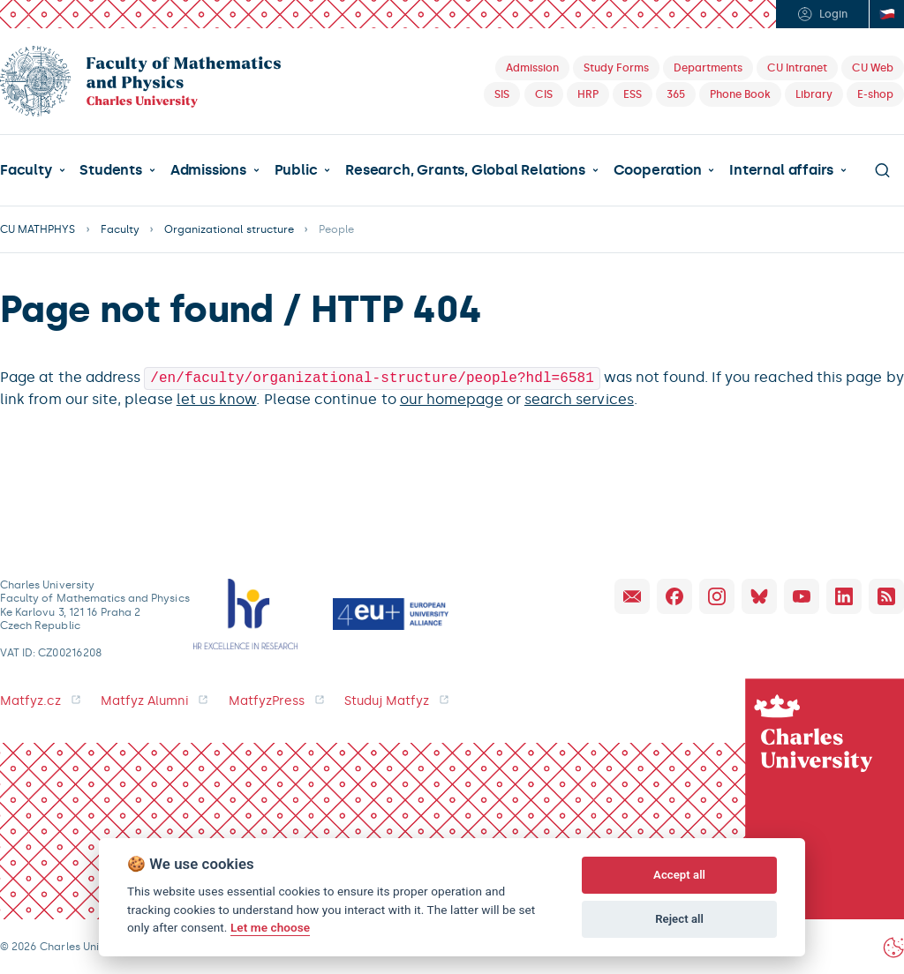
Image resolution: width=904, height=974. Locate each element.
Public (296, 170)
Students (110, 170)
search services (579, 397)
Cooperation (658, 170)
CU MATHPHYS (38, 229)
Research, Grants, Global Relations (464, 170)
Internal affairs (781, 170)
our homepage (451, 397)
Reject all (679, 918)
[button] (32, 170)
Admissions (208, 170)
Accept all (679, 874)
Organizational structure (229, 229)
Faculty (26, 170)
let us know (217, 397)
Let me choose (270, 927)
